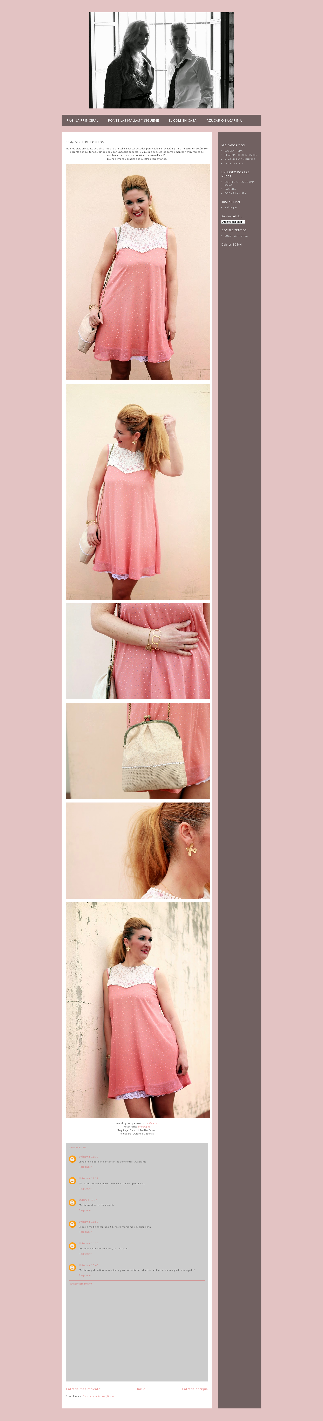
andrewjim (230, 207)
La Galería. (151, 1123)
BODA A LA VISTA (235, 193)
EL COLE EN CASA (183, 120)
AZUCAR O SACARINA (224, 120)
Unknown (84, 1156)
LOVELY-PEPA (233, 151)
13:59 (94, 1221)
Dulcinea (84, 1200)
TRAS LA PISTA (233, 163)
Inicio (141, 1388)
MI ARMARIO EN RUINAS (239, 159)
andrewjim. (143, 1126)
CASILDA (230, 189)
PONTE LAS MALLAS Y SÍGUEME (133, 120)
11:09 (94, 1156)
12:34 (93, 1200)
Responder (85, 1166)
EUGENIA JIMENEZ (236, 236)
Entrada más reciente (83, 1388)
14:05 (94, 1243)
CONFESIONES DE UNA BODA (239, 183)
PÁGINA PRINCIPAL (82, 120)
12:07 (94, 1178)
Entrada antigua (195, 1388)
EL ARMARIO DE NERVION (240, 155)
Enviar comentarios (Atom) (98, 1396)
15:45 (94, 1265)
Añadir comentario (81, 1283)
